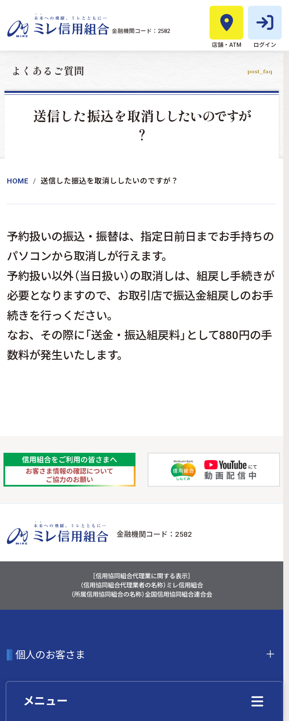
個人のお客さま (50, 654)
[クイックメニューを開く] (144, 701)
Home (18, 181)
